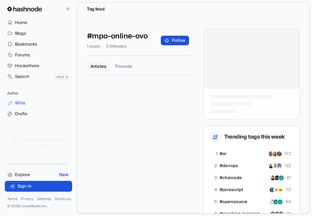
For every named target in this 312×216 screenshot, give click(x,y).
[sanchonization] (275, 166)
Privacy (27, 199)
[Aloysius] (272, 190)
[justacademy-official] (276, 190)
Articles (98, 66)
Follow (175, 40)
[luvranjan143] (279, 166)
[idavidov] (275, 154)
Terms (12, 199)
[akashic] (279, 154)
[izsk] (280, 190)
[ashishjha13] (273, 178)
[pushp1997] (271, 166)
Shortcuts (63, 199)
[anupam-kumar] (276, 202)
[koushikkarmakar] (277, 178)
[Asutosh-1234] (281, 178)
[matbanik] (272, 202)
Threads (123, 66)
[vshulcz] (280, 202)
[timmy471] (271, 154)
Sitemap (44, 199)
